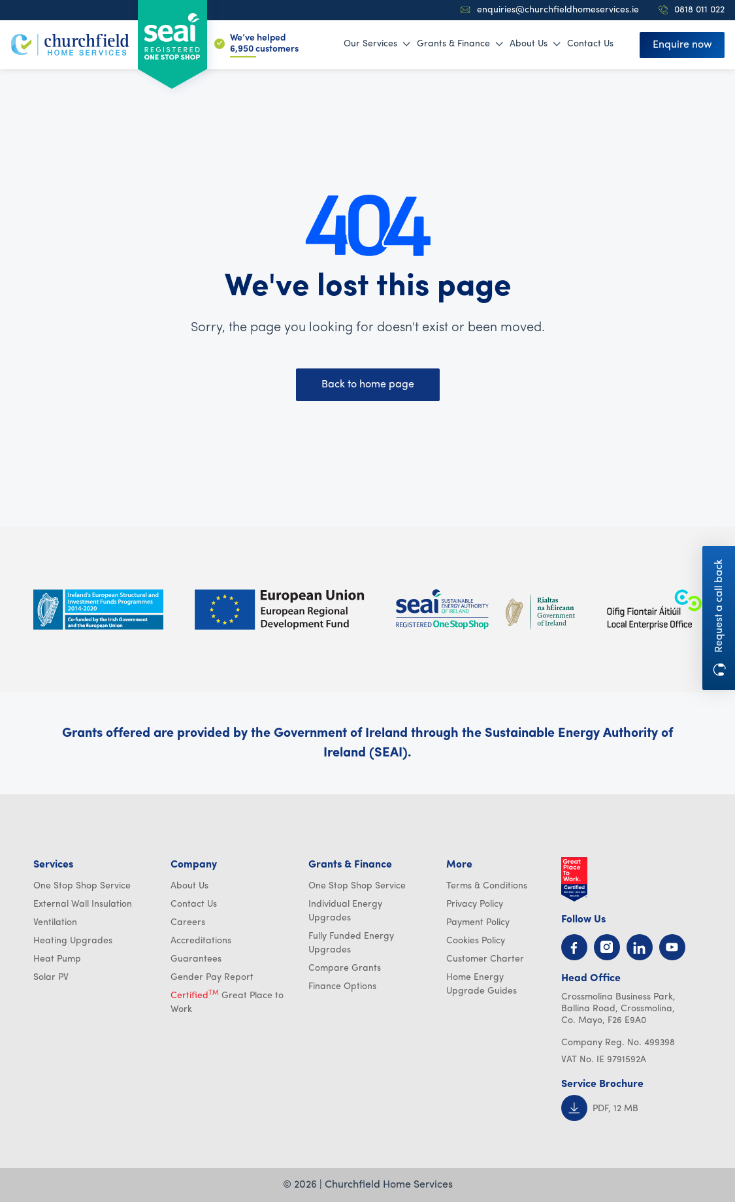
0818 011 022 (692, 10)
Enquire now (682, 45)
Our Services (377, 44)
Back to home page (367, 385)
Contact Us (590, 44)
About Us (535, 44)
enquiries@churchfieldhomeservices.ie (550, 10)
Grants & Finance (460, 44)
